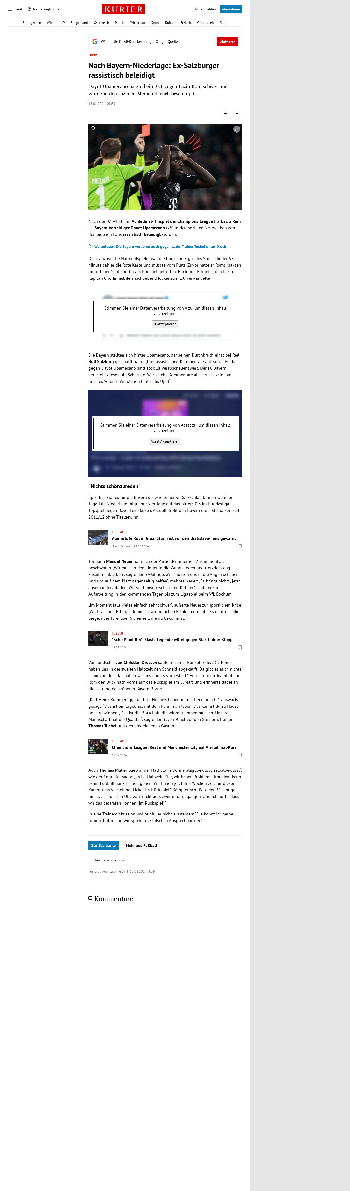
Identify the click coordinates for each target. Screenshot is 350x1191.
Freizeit (185, 22)
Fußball (94, 55)
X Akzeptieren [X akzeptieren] (165, 324)
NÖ (62, 22)
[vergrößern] (236, 129)
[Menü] (15, 9)
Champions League (109, 860)
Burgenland (79, 22)
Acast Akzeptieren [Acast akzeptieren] (165, 441)
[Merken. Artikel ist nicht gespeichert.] (237, 115)
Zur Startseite (103, 845)
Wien (50, 22)
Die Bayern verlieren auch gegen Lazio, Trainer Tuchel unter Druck (157, 246)
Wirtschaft (137, 22)
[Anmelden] (205, 9)
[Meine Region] (40, 9)
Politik (119, 22)
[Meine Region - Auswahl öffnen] (58, 9)
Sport (155, 22)
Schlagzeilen (32, 22)
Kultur (170, 22)
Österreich (101, 22)
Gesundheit (205, 22)
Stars (223, 22)
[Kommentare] (225, 115)
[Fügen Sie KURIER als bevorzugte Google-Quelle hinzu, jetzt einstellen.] (165, 41)
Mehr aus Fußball (141, 845)
